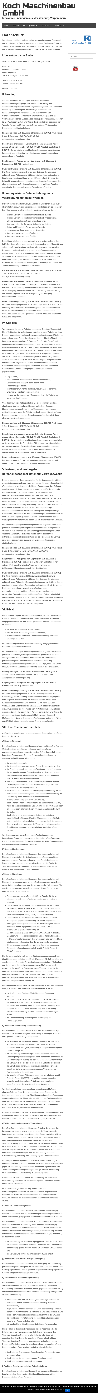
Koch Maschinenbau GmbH (38, 10)
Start (6, 25)
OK (67, 1390)
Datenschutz (59, 25)
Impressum (45, 25)
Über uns (15, 25)
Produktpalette (29, 25)
